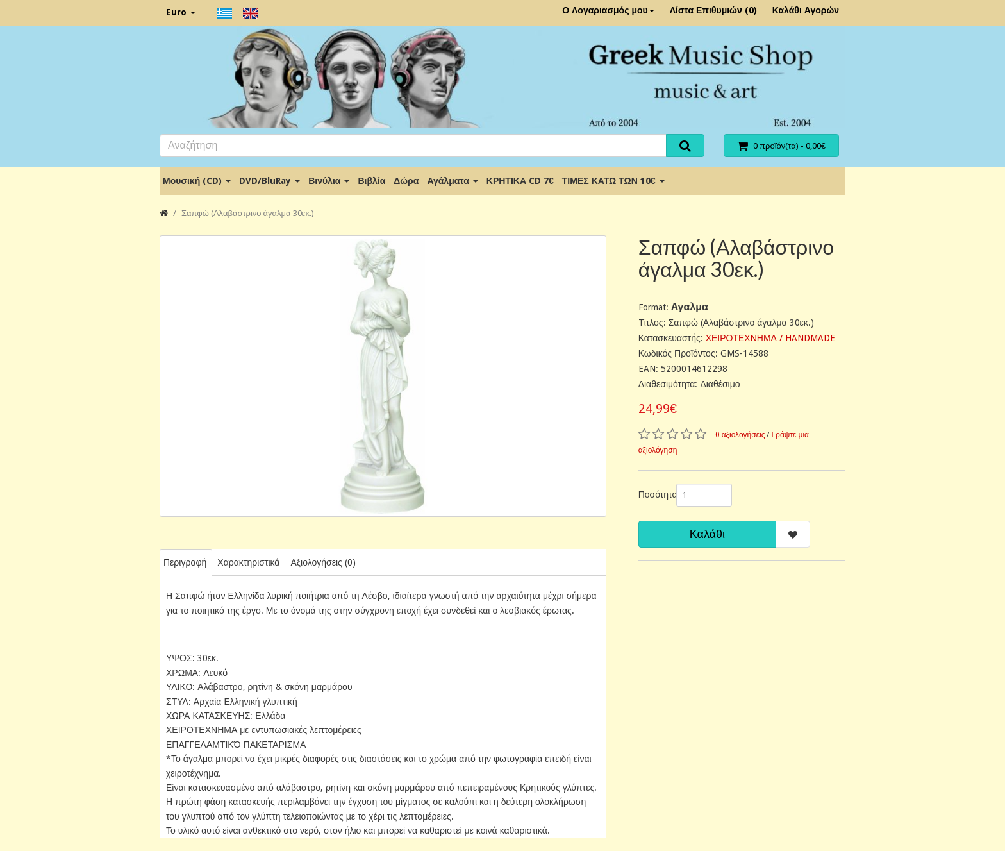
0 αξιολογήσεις (740, 434)
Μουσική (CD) (197, 181)
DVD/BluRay (269, 181)
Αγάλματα (452, 181)
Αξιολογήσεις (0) (322, 562)
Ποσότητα (652, 494)
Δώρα (406, 181)
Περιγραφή (184, 562)
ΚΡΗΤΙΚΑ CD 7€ (520, 181)
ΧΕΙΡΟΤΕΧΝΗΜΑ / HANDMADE (770, 338)
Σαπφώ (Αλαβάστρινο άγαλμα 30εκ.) (247, 213)
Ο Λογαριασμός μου (608, 10)
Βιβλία (371, 181)
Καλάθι (707, 534)
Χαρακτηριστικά (248, 562)
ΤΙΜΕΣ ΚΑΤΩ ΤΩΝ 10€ (613, 181)
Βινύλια (328, 181)
